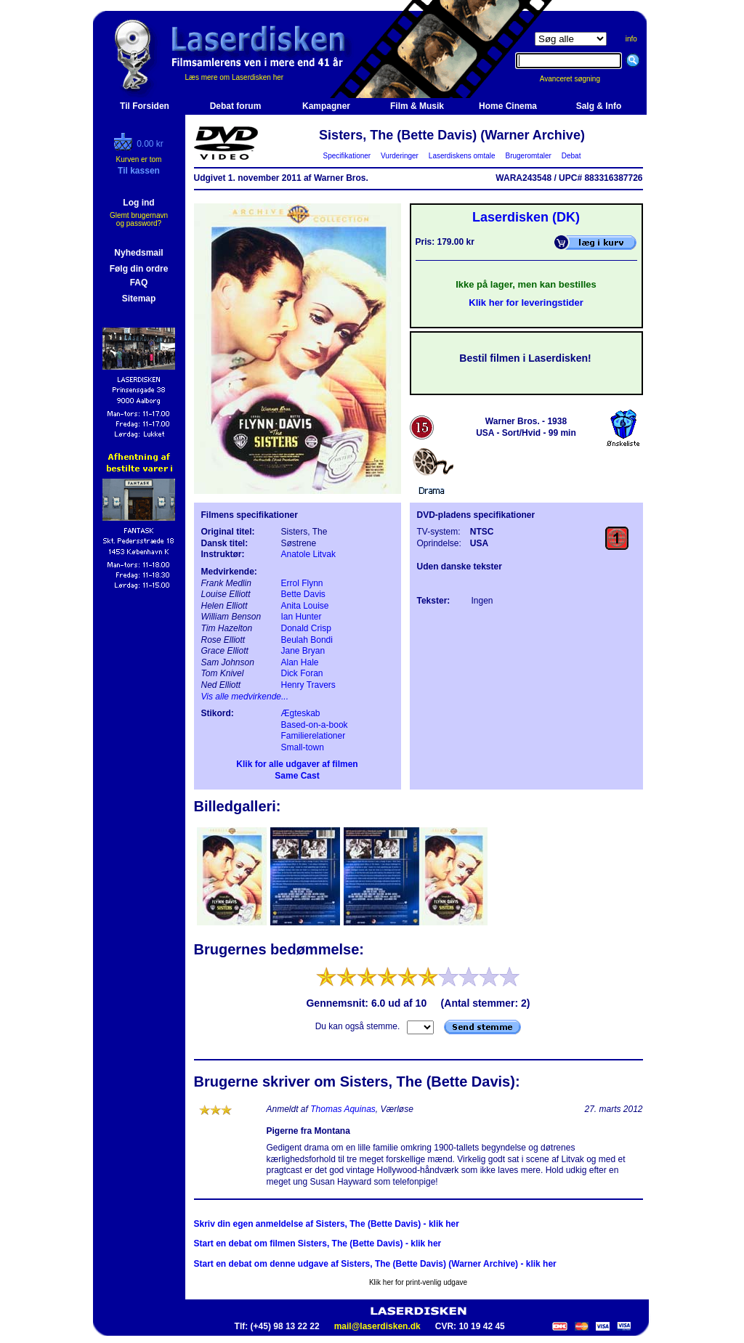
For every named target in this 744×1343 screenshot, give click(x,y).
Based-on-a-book (314, 725)
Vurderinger (400, 156)
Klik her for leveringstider (526, 302)
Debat (571, 156)
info (631, 39)
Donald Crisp (306, 628)
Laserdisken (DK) (526, 217)
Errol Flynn (302, 583)
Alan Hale (300, 662)
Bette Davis (303, 594)
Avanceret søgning (578, 79)
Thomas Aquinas (343, 1109)
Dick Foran (302, 673)
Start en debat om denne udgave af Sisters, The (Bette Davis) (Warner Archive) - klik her (375, 1264)
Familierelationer (313, 736)
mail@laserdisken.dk (377, 1326)
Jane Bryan (303, 651)
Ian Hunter (301, 617)
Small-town (302, 747)
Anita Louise (305, 606)
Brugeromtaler (528, 156)
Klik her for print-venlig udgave (418, 1282)
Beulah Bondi (307, 640)
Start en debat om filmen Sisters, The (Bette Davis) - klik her (318, 1243)
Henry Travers (308, 685)
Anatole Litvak (308, 554)
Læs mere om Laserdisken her (234, 77)
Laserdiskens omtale (461, 156)
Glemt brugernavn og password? (139, 219)
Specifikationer (347, 156)
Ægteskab (300, 713)
